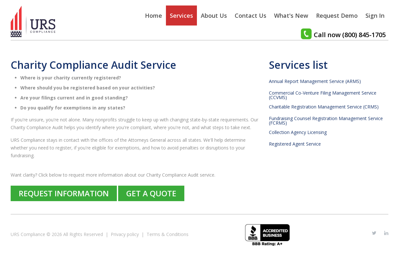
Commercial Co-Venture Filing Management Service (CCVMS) (322, 95)
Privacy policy (125, 234)
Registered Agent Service (295, 144)
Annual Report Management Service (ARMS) (315, 81)
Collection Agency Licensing (298, 132)
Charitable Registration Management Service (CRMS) (324, 107)
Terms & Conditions (168, 234)
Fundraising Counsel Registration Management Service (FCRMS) (326, 120)
